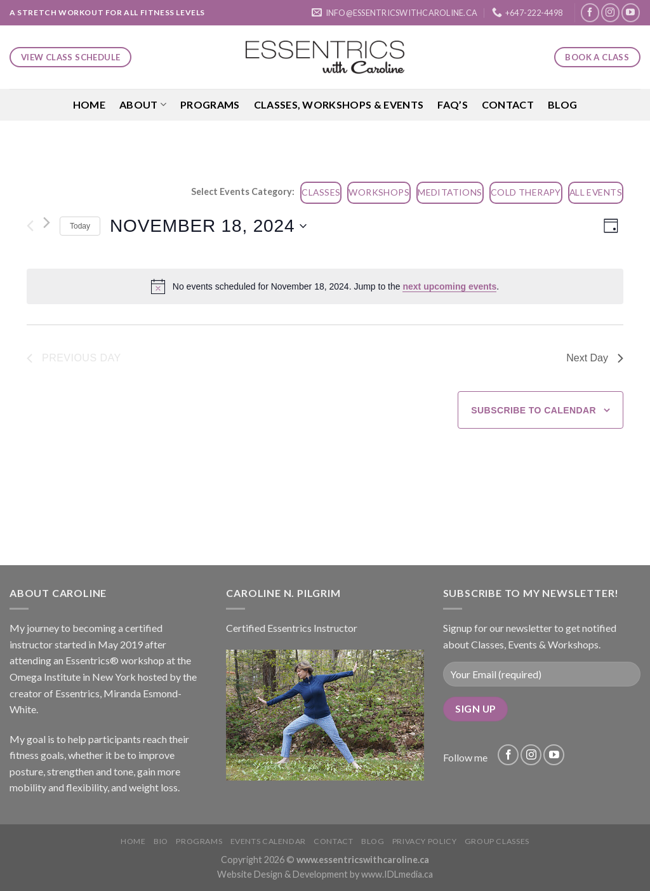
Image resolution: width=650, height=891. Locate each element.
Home (89, 104)
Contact (508, 104)
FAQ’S (452, 104)
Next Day (594, 357)
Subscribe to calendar (533, 410)
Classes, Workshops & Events (339, 104)
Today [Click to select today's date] (80, 226)
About (142, 104)
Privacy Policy (424, 841)
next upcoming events (449, 286)
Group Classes (497, 841)
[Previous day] (30, 226)
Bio (161, 841)
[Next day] (46, 223)
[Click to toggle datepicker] (208, 226)
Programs (210, 104)
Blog (562, 104)
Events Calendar (268, 841)
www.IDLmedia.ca (397, 874)
